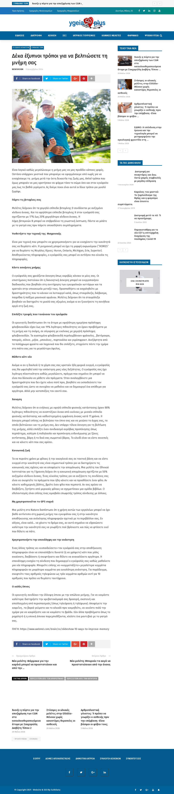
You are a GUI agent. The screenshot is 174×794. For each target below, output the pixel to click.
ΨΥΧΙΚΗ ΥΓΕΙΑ (152, 35)
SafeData (55, 790)
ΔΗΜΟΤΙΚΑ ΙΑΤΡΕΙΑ (85, 758)
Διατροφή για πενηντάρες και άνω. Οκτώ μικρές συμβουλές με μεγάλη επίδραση (147, 176)
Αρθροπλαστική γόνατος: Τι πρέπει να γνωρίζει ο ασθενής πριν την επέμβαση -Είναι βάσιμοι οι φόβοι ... (139, 110)
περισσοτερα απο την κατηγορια (82, 679)
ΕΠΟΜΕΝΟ (34, 739)
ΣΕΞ (65, 35)
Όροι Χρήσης (18, 11)
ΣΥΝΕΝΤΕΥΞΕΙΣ (133, 758)
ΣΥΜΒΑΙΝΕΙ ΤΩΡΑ (37, 48)
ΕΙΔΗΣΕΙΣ (19, 35)
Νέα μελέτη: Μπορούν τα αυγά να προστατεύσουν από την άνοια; (90, 662)
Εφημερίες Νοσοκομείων (40, 11)
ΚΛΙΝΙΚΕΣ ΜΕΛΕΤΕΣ (111, 35)
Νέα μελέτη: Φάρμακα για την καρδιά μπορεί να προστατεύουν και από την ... (34, 664)
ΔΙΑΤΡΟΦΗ (36, 35)
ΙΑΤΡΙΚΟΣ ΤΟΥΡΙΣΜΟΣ (84, 35)
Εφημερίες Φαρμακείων (68, 11)
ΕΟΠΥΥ (36, 758)
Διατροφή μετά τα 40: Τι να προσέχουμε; (147, 217)
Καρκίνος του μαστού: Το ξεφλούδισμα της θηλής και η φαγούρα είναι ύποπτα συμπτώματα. (138, 198)
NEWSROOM (17, 69)
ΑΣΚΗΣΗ (52, 35)
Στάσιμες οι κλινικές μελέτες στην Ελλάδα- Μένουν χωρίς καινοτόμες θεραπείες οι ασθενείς (60, 717)
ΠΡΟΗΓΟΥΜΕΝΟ (20, 739)
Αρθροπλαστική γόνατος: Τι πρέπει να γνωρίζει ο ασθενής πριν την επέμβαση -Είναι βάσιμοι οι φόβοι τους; (95, 717)
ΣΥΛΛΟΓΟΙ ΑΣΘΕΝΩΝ (110, 758)
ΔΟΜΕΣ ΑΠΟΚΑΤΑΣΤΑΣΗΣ (57, 758)
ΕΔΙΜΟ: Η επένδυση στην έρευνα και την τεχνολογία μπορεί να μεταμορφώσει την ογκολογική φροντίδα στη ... (139, 133)
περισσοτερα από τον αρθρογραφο (46, 679)
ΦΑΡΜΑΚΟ (132, 35)
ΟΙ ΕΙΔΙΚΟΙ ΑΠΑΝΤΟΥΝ (21, 48)
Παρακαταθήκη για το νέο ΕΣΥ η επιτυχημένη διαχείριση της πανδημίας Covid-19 (146, 234)
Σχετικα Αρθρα (20, 679)
